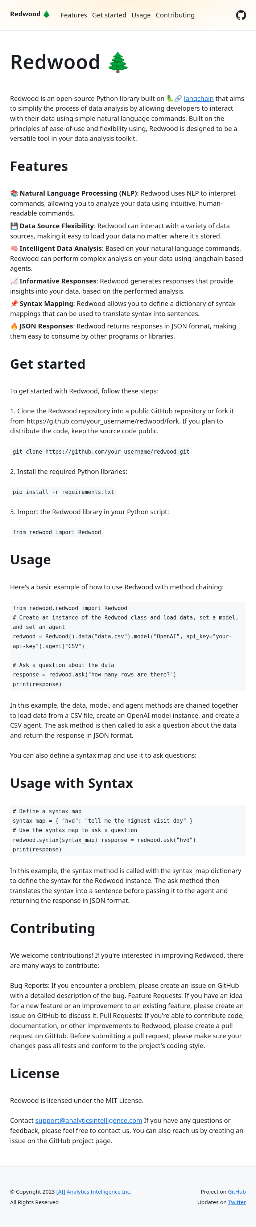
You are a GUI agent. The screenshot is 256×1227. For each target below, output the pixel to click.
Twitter (237, 1202)
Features (74, 15)
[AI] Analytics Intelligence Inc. (93, 1191)
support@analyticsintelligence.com (88, 1120)
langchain (199, 98)
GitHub (237, 1191)
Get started (109, 15)
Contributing (175, 15)
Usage (141, 15)
